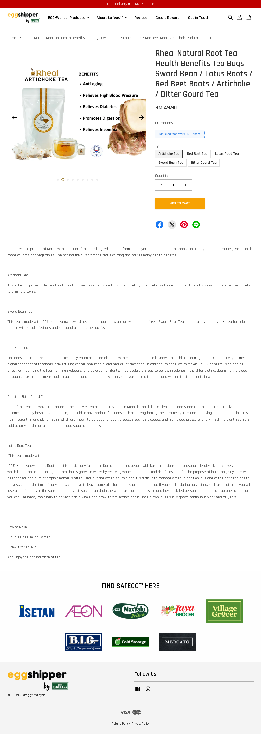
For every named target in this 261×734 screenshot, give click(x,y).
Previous (14, 117)
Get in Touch (198, 17)
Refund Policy (121, 724)
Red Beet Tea (197, 154)
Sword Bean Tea (170, 163)
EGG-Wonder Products (68, 17)
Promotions (164, 123)
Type (159, 146)
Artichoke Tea (168, 154)
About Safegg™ (112, 17)
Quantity (161, 176)
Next (141, 117)
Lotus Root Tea (227, 154)
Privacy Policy (141, 724)
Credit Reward (168, 17)
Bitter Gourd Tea (204, 163)
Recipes (141, 17)
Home (11, 38)
